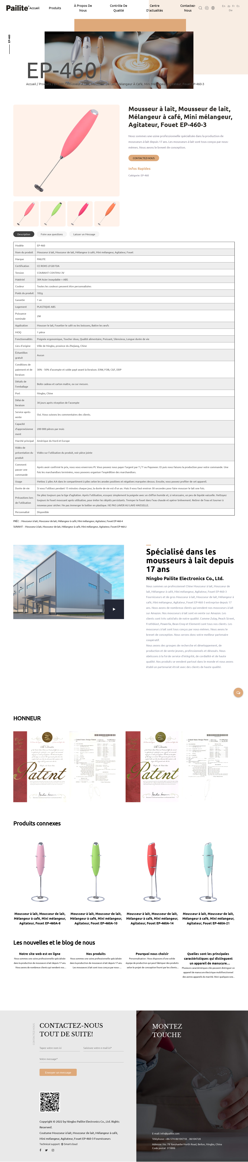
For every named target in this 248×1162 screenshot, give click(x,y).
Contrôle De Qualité (118, 7)
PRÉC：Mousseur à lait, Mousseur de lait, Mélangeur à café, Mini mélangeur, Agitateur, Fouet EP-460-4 (68, 521)
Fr (233, 5)
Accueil (34, 8)
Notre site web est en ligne (39, 954)
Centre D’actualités (154, 7)
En (223, 5)
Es (238, 5)
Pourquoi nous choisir (152, 954)
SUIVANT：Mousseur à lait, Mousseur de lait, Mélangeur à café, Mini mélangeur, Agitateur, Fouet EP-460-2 (70, 526)
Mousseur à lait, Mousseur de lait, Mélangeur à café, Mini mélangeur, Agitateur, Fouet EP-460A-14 (152, 918)
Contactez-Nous (187, 7)
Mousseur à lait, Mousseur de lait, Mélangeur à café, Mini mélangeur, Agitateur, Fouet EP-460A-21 (208, 918)
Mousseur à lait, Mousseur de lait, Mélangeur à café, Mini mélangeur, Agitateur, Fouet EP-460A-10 (96, 918)
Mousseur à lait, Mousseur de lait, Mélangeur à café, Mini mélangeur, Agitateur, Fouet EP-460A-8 (40, 918)
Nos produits (96, 954)
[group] (26, 214)
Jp (228, 5)
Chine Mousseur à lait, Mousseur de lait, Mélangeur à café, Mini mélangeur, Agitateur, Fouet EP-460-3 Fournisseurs (188, 591)
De (230, 10)
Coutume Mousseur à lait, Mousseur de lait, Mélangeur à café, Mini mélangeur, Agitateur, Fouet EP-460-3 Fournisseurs (79, 1135)
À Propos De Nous (83, 7)
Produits (55, 8)
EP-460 (59, 84)
